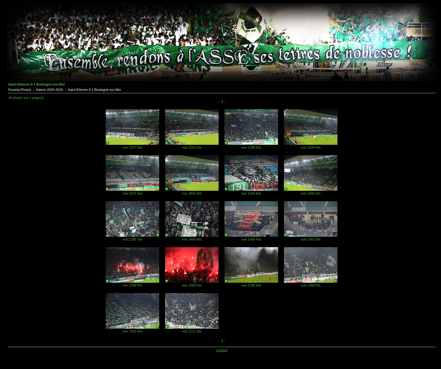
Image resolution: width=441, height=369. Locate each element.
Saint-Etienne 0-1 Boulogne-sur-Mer (94, 90)
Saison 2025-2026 (49, 90)
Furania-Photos (19, 90)
